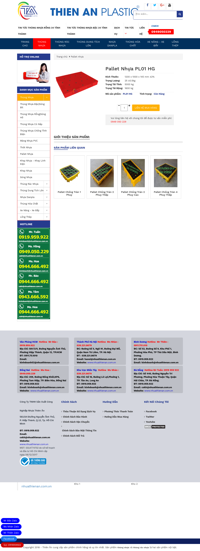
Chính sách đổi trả (73, 435)
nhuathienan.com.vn (37, 486)
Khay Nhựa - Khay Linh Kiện (33, 162)
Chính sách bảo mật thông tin (79, 430)
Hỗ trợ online (29, 56)
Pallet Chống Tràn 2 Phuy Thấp (102, 193)
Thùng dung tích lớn (88, 43)
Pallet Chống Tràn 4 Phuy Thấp (165, 193)
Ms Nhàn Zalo (11, 526)
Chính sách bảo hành (75, 416)
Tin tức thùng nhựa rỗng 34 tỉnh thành (39, 30)
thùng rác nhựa (141, 547)
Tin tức (129, 29)
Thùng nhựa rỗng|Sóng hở (33, 116)
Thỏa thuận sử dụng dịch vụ (79, 411)
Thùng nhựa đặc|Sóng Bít (32, 106)
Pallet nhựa (26, 154)
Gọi (12, 545)
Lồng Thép (175, 43)
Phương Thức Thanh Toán (118, 411)
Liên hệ (142, 30)
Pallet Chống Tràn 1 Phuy (69, 193)
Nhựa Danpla (112, 43)
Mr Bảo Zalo (10, 520)
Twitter (150, 416)
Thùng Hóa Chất (133, 43)
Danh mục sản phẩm (33, 89)
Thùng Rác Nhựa (62, 43)
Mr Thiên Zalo (11, 532)
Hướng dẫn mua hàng (116, 416)
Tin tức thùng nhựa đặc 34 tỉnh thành (87, 30)
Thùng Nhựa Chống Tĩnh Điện (33, 132)
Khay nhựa (26, 170)
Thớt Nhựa (26, 147)
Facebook (9, 538)
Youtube (150, 422)
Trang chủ (25, 43)
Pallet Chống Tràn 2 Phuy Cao (133, 193)
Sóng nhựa (26, 177)
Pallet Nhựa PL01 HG (130, 69)
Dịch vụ (117, 30)
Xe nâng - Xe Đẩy (155, 43)
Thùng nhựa (42, 43)
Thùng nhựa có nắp (31, 124)
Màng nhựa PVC (29, 140)
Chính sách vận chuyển (76, 422)
